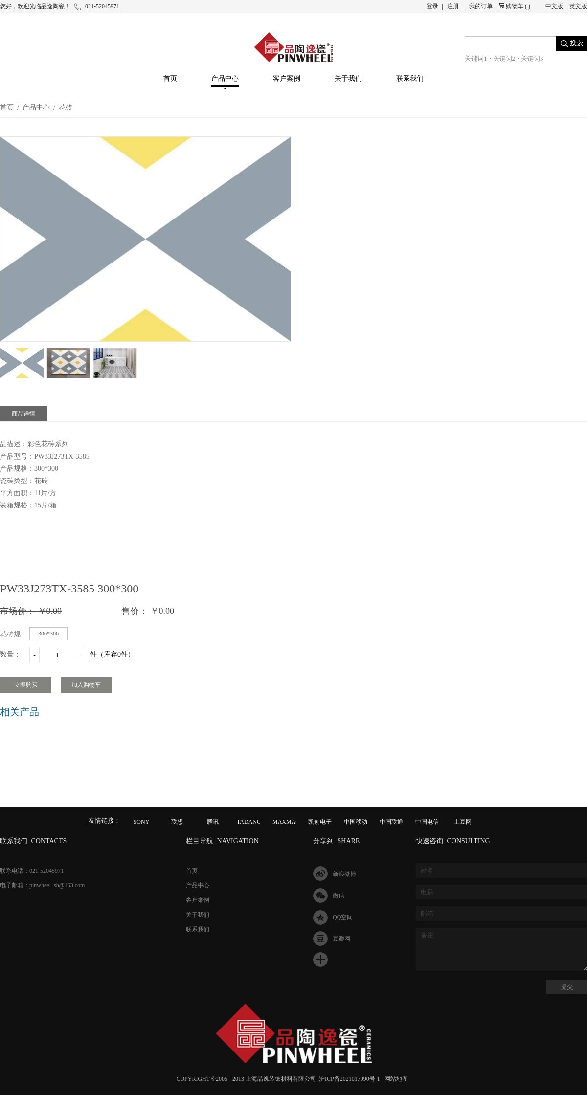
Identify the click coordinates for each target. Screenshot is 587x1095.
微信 (338, 895)
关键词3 (532, 58)
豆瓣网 (341, 938)
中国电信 (427, 821)
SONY (142, 821)
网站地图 (395, 1078)
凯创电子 (320, 821)
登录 (432, 6)
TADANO (249, 821)
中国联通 (391, 821)
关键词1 (476, 58)
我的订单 (481, 6)
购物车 (514, 6)
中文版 (554, 6)
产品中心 (36, 107)
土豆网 (463, 821)
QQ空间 (343, 917)
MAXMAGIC (289, 821)
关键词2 (504, 58)
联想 (177, 821)
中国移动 (355, 821)
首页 (170, 78)
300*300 (48, 633)
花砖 (65, 107)
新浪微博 (344, 874)
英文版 (578, 6)
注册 (453, 6)
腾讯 (213, 821)
